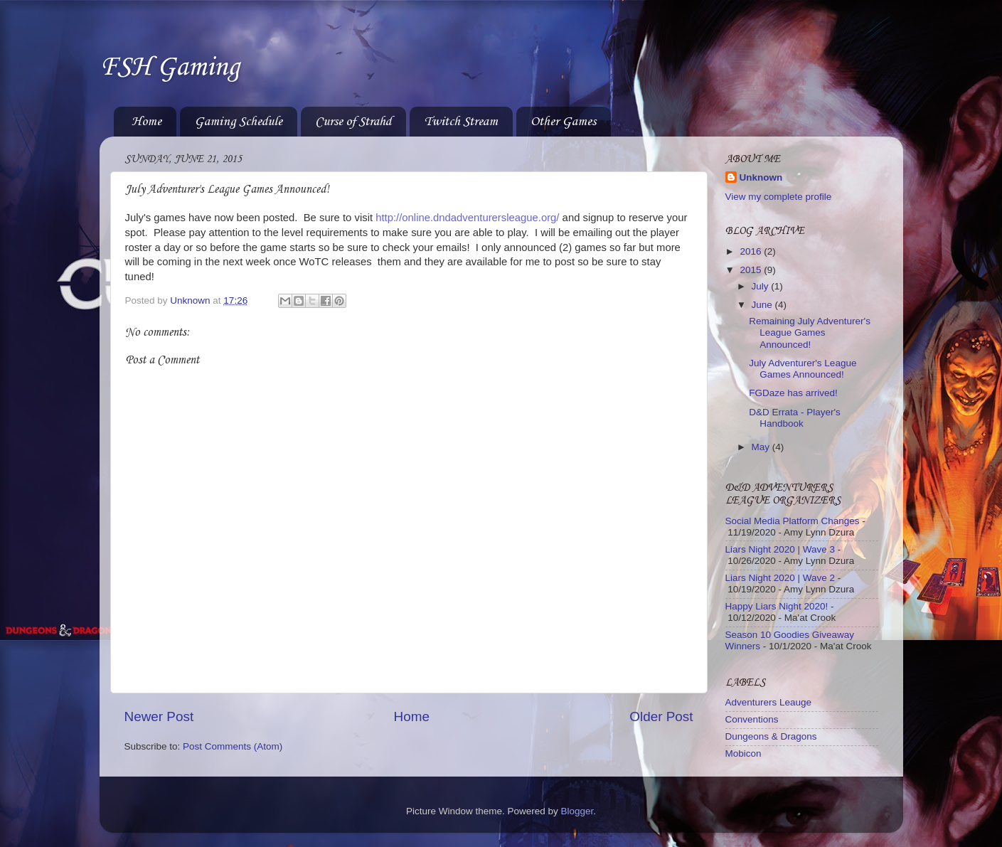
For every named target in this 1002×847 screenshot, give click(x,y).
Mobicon (743, 753)
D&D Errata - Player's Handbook (795, 418)
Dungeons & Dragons (771, 736)
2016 (752, 251)
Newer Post (159, 716)
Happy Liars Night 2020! (776, 606)
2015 (752, 270)
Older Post (661, 716)
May (762, 447)
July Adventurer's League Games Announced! (802, 369)
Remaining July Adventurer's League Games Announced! (809, 332)
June (763, 304)
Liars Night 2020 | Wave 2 (780, 577)
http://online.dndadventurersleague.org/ (467, 217)
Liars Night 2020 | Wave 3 (780, 549)
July (762, 286)
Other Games (563, 121)
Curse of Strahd (353, 121)
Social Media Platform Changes (792, 521)
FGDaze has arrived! (793, 393)
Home (146, 121)
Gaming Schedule (238, 121)
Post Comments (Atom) (232, 746)
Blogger (577, 811)
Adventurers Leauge (768, 702)
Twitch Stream (461, 121)
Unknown (761, 177)
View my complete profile (778, 196)
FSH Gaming (170, 67)
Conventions (752, 719)
